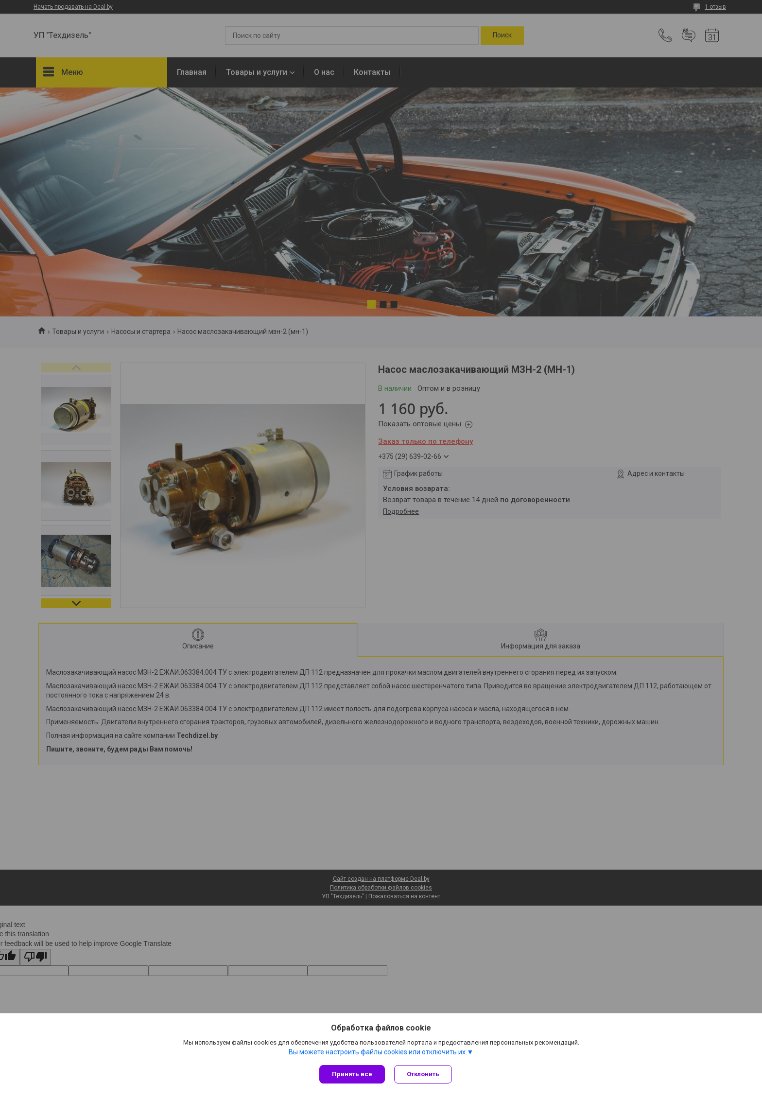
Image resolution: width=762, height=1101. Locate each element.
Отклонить (423, 1074)
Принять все (352, 1074)
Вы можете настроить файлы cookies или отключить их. (378, 1052)
